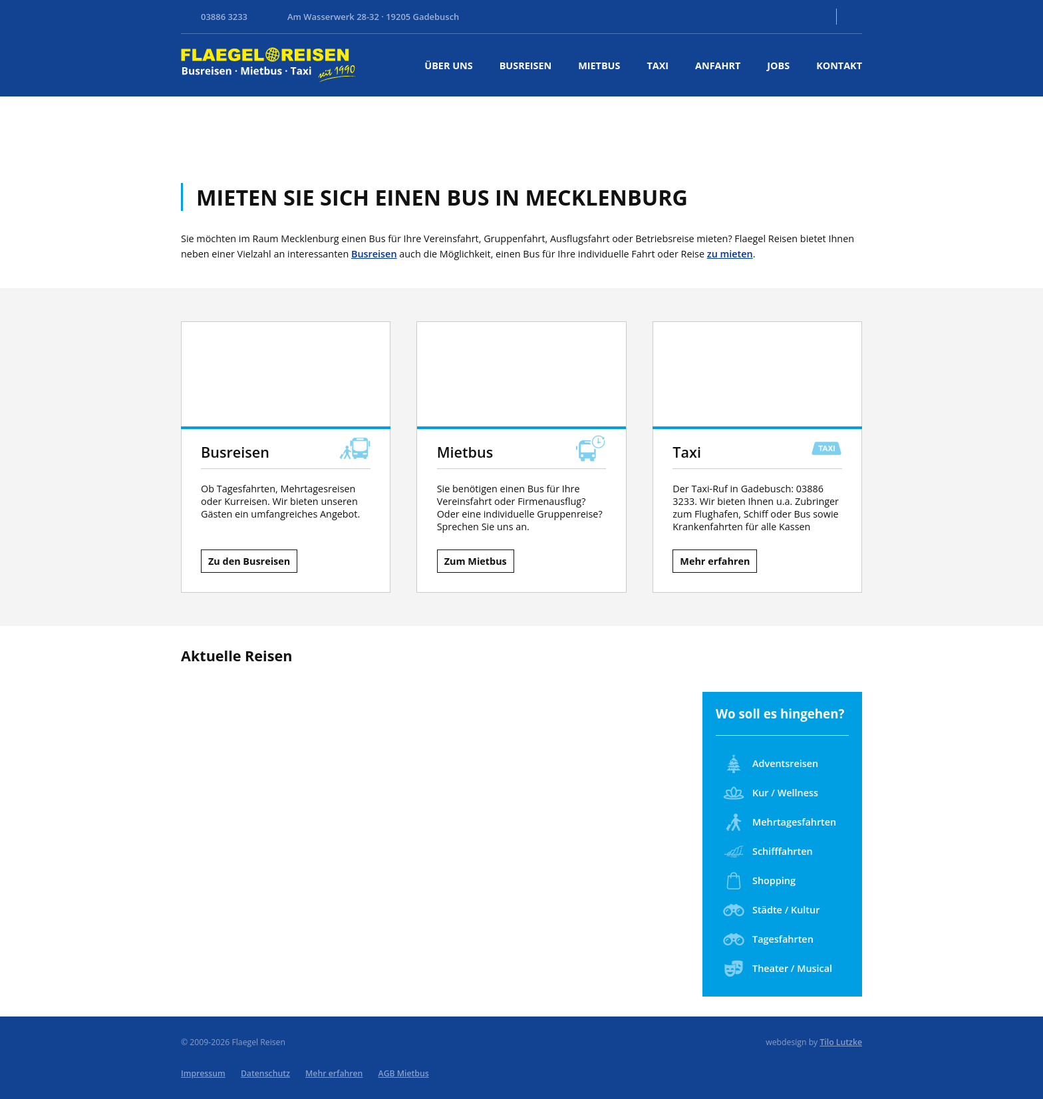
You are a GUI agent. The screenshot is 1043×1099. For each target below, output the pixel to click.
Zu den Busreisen (249, 561)
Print (854, 17)
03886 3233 (224, 17)
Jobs (778, 65)
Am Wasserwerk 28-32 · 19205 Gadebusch (373, 17)
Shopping (759, 880)
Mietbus (599, 65)
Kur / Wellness (770, 793)
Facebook (757, 17)
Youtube (784, 17)
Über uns (448, 65)
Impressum (203, 1073)
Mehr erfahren (715, 561)
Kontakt (812, 17)
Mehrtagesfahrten (779, 822)
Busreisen (525, 65)
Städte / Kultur (771, 910)
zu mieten (730, 253)
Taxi (658, 65)
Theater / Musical (777, 968)
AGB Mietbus (403, 1073)
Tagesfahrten (768, 939)
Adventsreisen (770, 763)
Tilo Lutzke (841, 1042)
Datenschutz (265, 1073)
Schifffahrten (768, 851)
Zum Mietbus (475, 561)
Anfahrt (717, 65)
